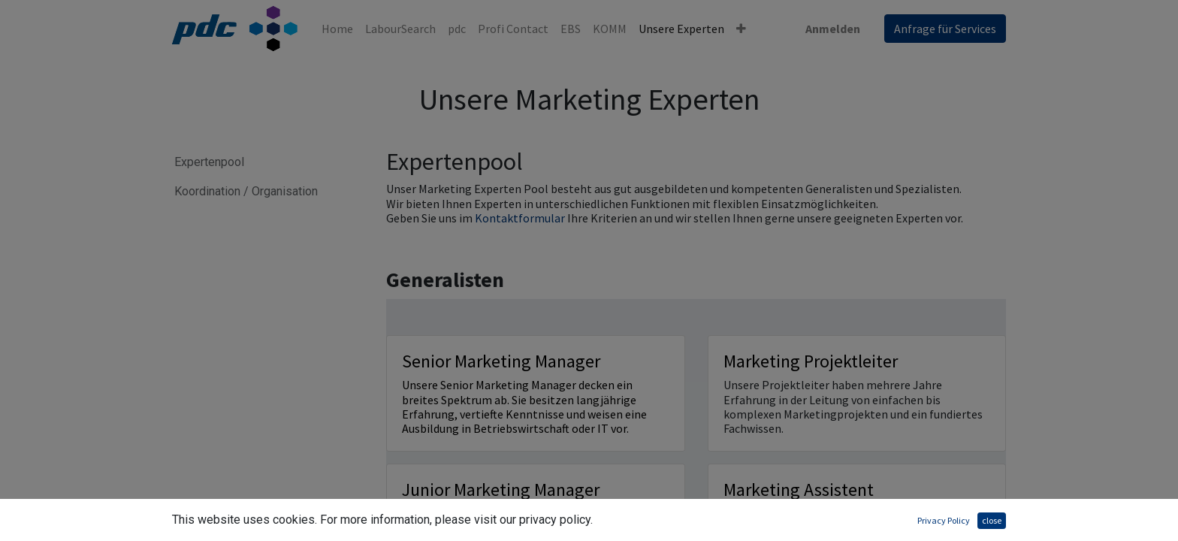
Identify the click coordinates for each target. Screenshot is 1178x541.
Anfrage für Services (945, 28)
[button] (741, 29)
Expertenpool (213, 162)
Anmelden (832, 28)
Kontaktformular (521, 217)
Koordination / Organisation (246, 191)
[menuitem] (337, 29)
